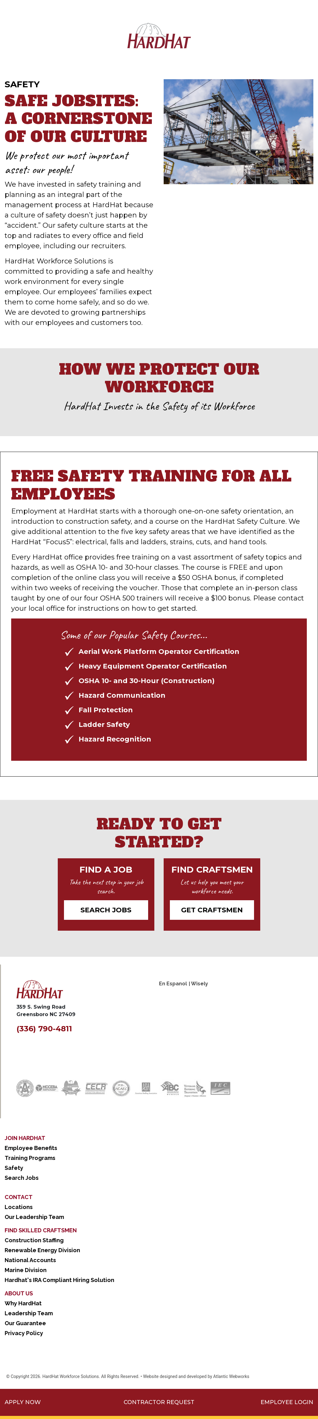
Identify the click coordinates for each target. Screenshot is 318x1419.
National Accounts (30, 1260)
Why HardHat (23, 1303)
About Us (19, 1293)
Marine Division (26, 1270)
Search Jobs (105, 910)
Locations (19, 1207)
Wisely (199, 984)
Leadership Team (29, 1313)
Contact (19, 1197)
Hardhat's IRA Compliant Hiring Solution (59, 1280)
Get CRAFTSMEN (212, 910)
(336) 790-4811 (44, 1028)
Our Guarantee (25, 1323)
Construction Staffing (34, 1240)
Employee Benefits (31, 1148)
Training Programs (30, 1158)
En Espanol (173, 984)
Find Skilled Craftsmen (41, 1230)
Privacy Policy (24, 1333)
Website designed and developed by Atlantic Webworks (196, 1376)
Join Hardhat (25, 1138)
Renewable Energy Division (42, 1250)
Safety (14, 1168)
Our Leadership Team (34, 1217)
